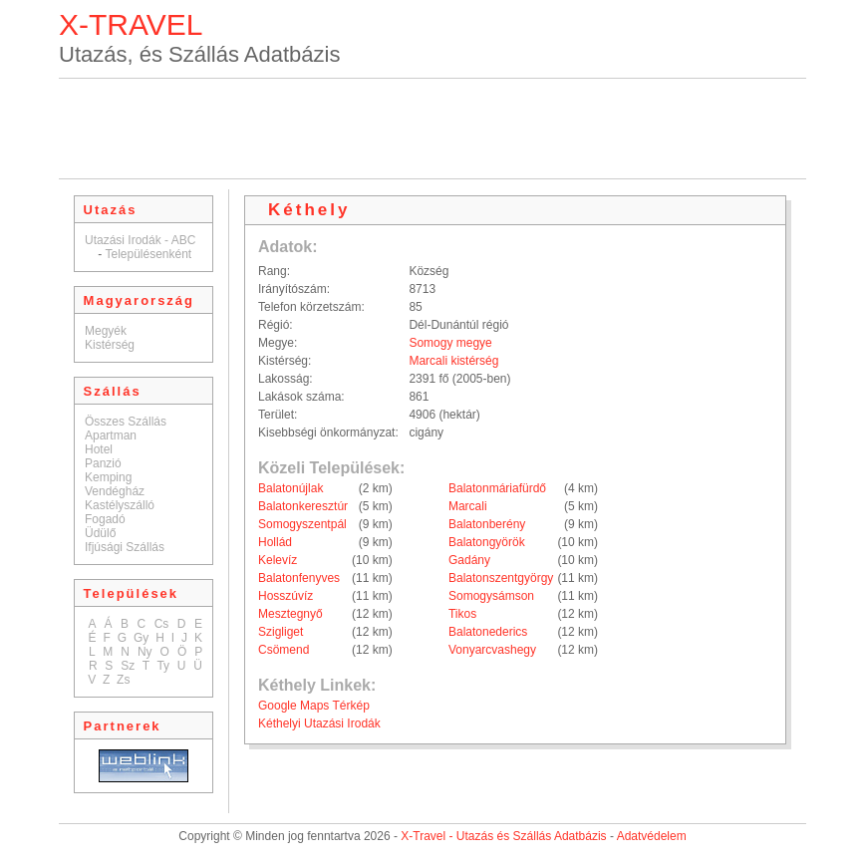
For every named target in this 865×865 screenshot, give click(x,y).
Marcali (467, 506)
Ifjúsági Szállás (124, 547)
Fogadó (105, 519)
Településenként (148, 254)
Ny (145, 652)
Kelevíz (277, 560)
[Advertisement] (432, 128)
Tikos (462, 614)
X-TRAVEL (130, 24)
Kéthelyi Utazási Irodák (319, 723)
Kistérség (110, 345)
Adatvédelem (652, 836)
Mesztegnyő (290, 614)
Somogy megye (450, 343)
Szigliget (280, 632)
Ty (162, 666)
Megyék (106, 331)
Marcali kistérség (453, 361)
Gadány (469, 560)
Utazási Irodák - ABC (140, 240)
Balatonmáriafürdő (497, 488)
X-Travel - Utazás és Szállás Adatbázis (503, 836)
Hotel (99, 449)
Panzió (103, 463)
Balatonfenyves (299, 578)
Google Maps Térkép (314, 706)
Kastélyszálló (119, 505)
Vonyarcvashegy (492, 650)
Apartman (111, 435)
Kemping (108, 477)
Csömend (283, 650)
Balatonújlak (290, 488)
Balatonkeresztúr (303, 506)
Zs (123, 680)
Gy (141, 638)
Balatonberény (486, 524)
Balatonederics (487, 632)
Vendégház (114, 491)
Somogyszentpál (302, 524)
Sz (128, 666)
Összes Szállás (125, 422)
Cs (161, 624)
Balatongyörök (486, 542)
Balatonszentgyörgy (500, 578)
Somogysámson (491, 596)
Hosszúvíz (285, 596)
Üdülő (100, 533)
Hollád (275, 542)
